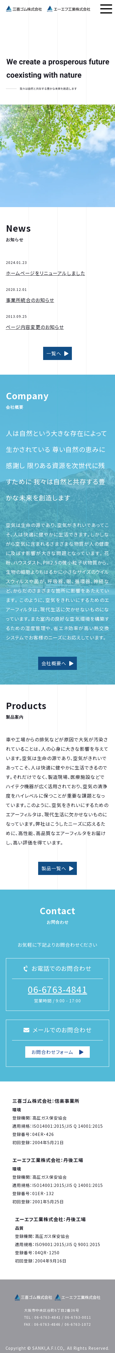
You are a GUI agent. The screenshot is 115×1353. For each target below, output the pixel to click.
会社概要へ (57, 663)
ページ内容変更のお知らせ (35, 326)
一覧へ (57, 353)
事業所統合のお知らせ (30, 299)
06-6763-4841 (57, 989)
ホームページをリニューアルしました (45, 273)
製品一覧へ (57, 868)
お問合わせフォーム (57, 1051)
